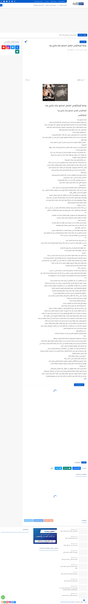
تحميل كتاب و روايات (50, 5)
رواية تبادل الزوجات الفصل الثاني (70, 552)
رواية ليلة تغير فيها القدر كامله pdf (69, 574)
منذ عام (74, 572)
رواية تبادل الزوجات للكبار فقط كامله (68, 531)
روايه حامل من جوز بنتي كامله (70, 545)
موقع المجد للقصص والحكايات (67, 602)
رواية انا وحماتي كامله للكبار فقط (69, 559)
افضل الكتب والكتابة (39, 5)
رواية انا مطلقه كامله (70, 35)
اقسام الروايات (63, 5)
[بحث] (1, 5)
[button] (76, 468)
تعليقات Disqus (28, 520)
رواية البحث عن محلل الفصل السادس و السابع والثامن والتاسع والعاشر (68, 589)
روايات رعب (83, 42)
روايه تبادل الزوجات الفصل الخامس (69, 595)
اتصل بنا (47, 1)
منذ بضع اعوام (73, 529)
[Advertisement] (44, 20)
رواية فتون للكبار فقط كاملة (70, 581)
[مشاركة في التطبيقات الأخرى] (52, 468)
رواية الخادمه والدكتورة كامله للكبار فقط (68, 567)
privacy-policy (61, 1)
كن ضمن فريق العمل (38, 1)
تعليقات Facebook (38, 520)
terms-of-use (53, 1)
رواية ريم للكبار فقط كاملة (71, 538)
